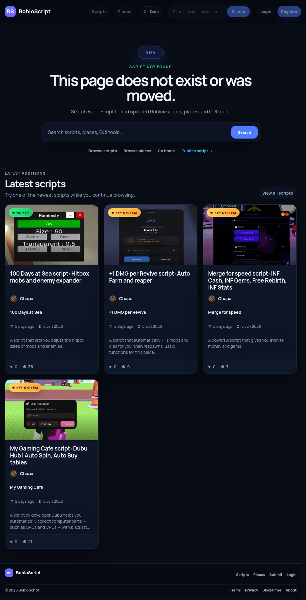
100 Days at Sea (26, 312)
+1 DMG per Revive (127, 312)
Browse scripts (102, 150)
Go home (166, 150)
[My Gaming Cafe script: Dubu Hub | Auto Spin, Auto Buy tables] (51, 410)
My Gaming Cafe (26, 487)
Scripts (99, 11)
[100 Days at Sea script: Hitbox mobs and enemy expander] (51, 235)
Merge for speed (224, 312)
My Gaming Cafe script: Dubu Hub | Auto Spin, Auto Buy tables (48, 455)
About (291, 590)
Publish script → (197, 150)
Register (289, 11)
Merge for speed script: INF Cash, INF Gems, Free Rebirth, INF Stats (247, 280)
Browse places (137, 150)
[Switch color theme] (151, 11)
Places (124, 11)
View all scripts (277, 193)
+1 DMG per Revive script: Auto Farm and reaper (149, 277)
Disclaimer (271, 590)
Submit (275, 575)
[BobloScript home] (23, 572)
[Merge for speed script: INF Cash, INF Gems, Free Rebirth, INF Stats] (249, 235)
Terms (235, 590)
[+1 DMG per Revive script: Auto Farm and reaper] (150, 235)
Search (238, 11)
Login (266, 11)
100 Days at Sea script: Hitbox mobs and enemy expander (49, 277)
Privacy (251, 590)
